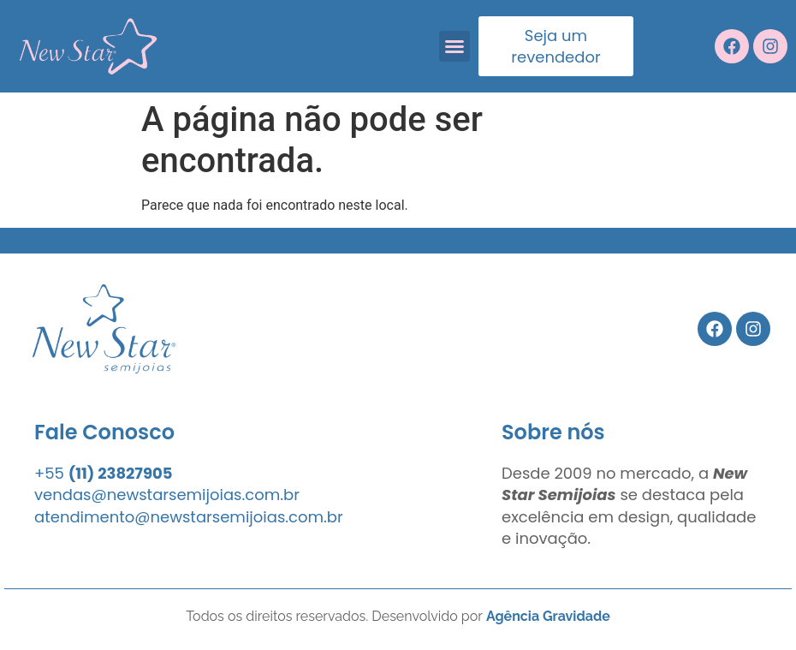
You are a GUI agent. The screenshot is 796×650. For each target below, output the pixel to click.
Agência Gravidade (548, 616)
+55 (103, 473)
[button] (454, 46)
